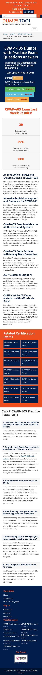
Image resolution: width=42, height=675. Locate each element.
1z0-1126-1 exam (28, 635)
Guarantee (7, 616)
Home (5, 34)
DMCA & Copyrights (11, 602)
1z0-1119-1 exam (10, 646)
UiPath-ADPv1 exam (11, 640)
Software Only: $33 (19, 94)
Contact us (7, 609)
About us (6, 613)
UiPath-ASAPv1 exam (29, 624)
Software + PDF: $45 (20, 89)
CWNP (12, 34)
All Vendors (7, 598)
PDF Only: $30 (17, 99)
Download (18, 78)
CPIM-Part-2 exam (10, 624)
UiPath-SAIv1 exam (28, 640)
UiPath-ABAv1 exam (29, 629)
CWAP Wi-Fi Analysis (25, 34)
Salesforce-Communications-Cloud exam (10, 632)
